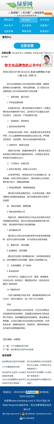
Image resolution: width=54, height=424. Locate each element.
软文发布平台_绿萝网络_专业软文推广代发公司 (32, 53)
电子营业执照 (27, 418)
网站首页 (8, 19)
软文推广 (5, 57)
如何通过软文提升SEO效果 (22, 349)
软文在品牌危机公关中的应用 (39, 361)
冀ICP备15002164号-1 (11, 414)
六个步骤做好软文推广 (20, 346)
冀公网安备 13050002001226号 (38, 414)
